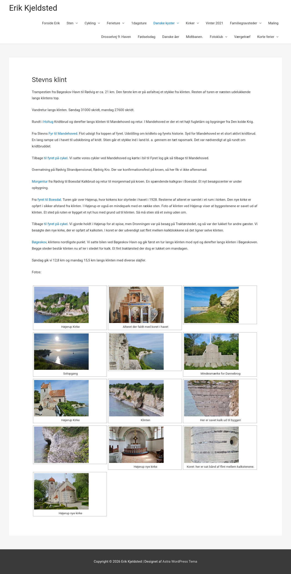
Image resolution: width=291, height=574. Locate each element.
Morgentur (40, 181)
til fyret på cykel (56, 224)
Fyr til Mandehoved (62, 134)
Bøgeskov (39, 242)
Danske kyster (164, 23)
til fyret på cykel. (56, 158)
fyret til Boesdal (49, 200)
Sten (70, 23)
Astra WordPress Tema (180, 561)
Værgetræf (242, 37)
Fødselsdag (146, 37)
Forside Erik (51, 23)
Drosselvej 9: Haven (116, 37)
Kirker (190, 23)
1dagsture (138, 23)
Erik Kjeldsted (33, 8)
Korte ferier (265, 37)
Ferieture (113, 23)
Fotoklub (216, 37)
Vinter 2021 (214, 23)
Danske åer (170, 37)
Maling (273, 23)
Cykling (90, 23)
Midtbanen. (194, 37)
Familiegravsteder (243, 23)
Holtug (48, 122)
